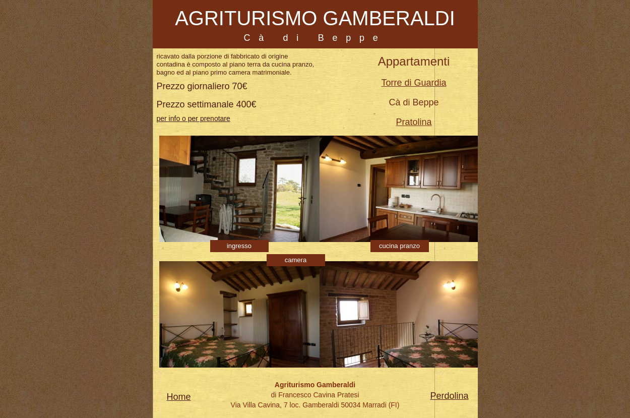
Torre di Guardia (413, 83)
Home (179, 397)
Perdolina (449, 396)
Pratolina (413, 122)
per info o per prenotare (193, 118)
